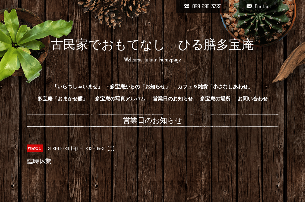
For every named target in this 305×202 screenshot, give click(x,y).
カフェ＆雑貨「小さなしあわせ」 (215, 87)
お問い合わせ (253, 99)
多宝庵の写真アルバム (120, 99)
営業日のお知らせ (173, 99)
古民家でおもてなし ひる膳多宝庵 (152, 44)
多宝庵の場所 (215, 99)
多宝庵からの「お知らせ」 (140, 87)
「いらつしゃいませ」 (77, 87)
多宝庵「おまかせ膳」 (62, 99)
